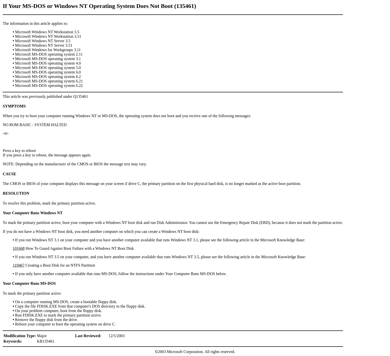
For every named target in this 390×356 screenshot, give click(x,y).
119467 (18, 265)
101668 (19, 248)
